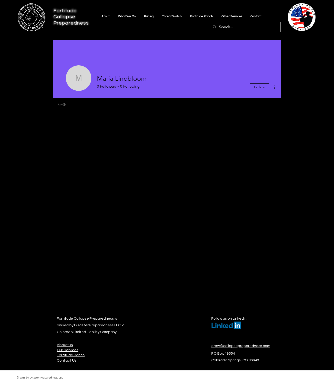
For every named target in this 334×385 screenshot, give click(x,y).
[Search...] (245, 27)
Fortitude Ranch (71, 355)
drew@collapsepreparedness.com (240, 346)
